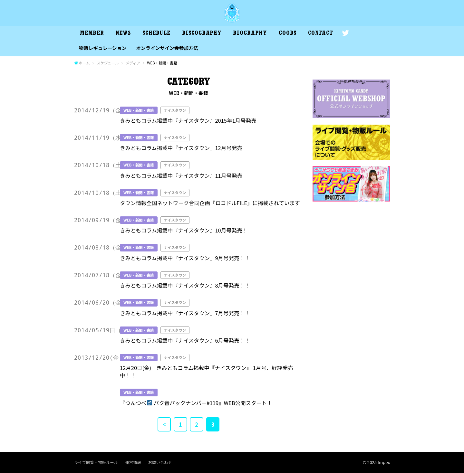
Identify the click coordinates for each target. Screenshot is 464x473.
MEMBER (92, 34)
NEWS (123, 34)
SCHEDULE (156, 34)
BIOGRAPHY (250, 34)
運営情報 (133, 462)
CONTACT (320, 34)
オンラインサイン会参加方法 (167, 47)
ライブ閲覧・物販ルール (96, 462)
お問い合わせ (160, 462)
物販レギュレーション (103, 47)
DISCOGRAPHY (202, 34)
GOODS (287, 34)
